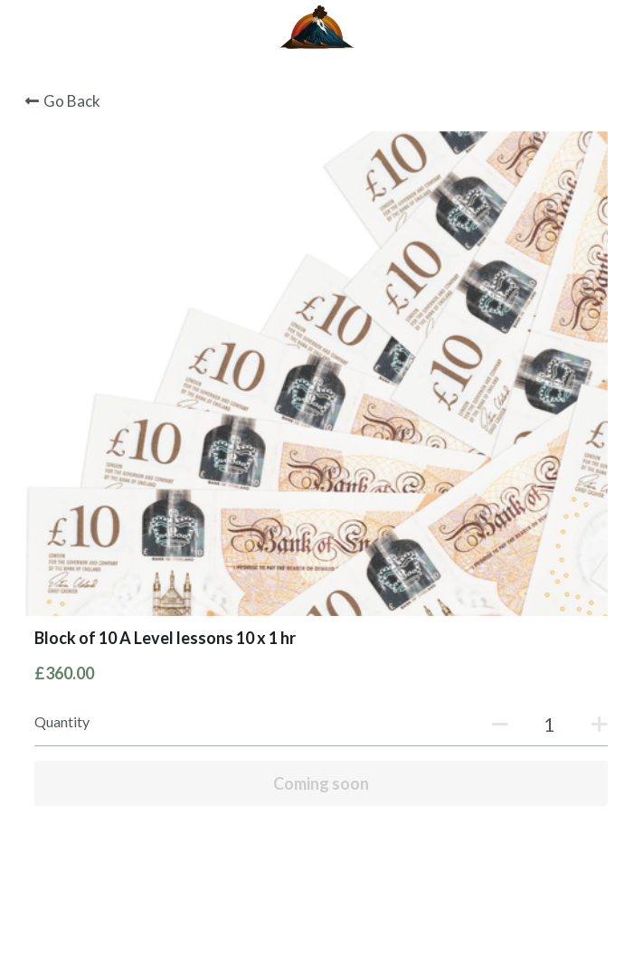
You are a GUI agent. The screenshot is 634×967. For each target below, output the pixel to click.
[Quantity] (549, 724)
